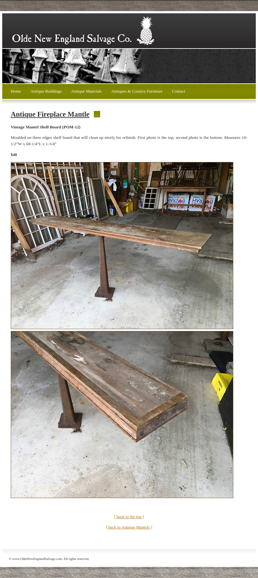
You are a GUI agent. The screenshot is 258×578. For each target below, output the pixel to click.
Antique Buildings (45, 91)
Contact (178, 91)
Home (16, 91)
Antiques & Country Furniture (137, 91)
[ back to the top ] (129, 516)
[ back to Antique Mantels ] (129, 527)
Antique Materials (86, 91)
